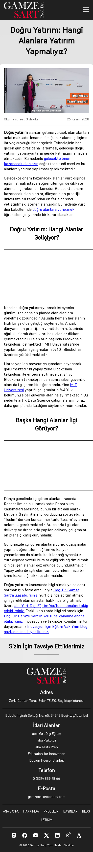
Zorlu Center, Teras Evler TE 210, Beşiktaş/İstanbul (46, 700)
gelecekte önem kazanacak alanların (37, 161)
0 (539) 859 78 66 (46, 778)
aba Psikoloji (46, 740)
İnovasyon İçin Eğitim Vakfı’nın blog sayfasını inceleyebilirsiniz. (45, 629)
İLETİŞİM (46, 820)
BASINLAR (70, 811)
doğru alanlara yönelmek (53, 209)
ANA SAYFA (11, 811)
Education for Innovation (46, 753)
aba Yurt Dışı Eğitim (46, 733)
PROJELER (51, 811)
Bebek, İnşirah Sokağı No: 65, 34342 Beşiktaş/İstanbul (46, 715)
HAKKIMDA (31, 811)
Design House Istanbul (46, 760)
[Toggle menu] (86, 9)
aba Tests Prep (46, 747)
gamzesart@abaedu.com (46, 796)
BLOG (86, 811)
